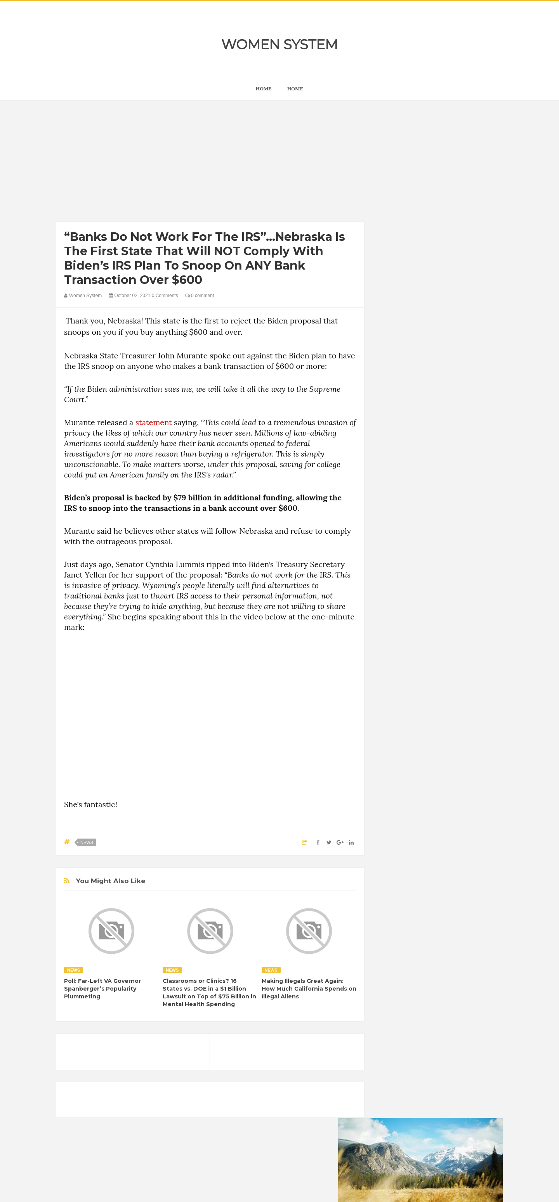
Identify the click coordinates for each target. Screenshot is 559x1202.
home (264, 89)
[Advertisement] (210, 163)
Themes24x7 (302, 1189)
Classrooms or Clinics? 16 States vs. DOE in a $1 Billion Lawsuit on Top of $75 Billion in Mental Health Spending (209, 992)
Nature (393, 1020)
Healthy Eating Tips (407, 994)
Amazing (395, 954)
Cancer (393, 967)
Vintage (421, 1033)
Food (445, 981)
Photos (439, 1020)
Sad (461, 1020)
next (390, 498)
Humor (445, 994)
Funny (468, 981)
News (86, 842)
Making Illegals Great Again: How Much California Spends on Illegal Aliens (309, 988)
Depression (453, 967)
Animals (423, 954)
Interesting (434, 1007)
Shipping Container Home (420, 879)
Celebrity (421, 967)
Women (448, 1033)
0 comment (199, 295)
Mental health (470, 1007)
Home (295, 89)
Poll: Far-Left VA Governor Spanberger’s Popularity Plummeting (102, 988)
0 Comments (165, 295)
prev (384, 498)
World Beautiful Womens (413, 1047)
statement (153, 422)
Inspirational (399, 1007)
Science (394, 1033)
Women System (279, 44)
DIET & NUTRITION (408, 981)
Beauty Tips (455, 954)
